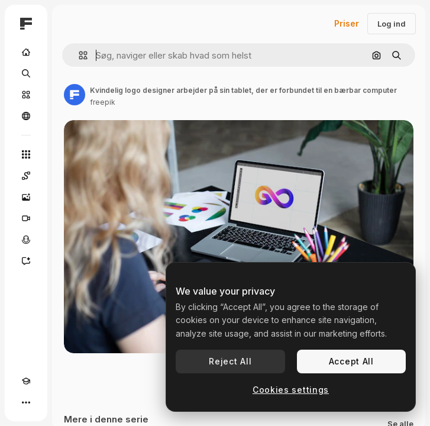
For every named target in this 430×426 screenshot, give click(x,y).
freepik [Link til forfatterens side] (102, 102)
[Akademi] (26, 381)
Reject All (230, 361)
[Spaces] (26, 175)
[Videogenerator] (26, 218)
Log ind (391, 23)
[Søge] (26, 73)
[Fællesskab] (26, 115)
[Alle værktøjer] (26, 154)
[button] (78, 55)
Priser (346, 23)
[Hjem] (26, 52)
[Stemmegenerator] (26, 239)
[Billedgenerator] (26, 197)
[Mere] (26, 402)
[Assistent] (26, 260)
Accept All (351, 361)
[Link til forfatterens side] (74, 94)
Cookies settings (291, 390)
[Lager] (26, 94)
